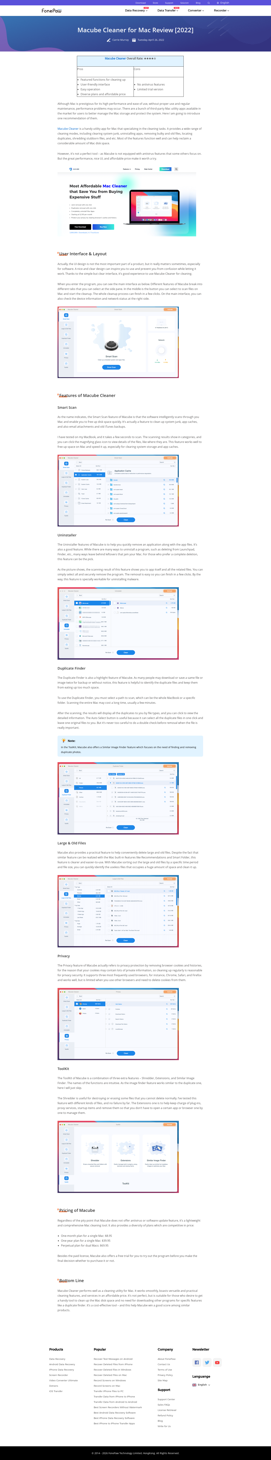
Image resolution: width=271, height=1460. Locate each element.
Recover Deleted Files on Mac (110, 1375)
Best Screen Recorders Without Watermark (118, 1407)
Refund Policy (165, 1415)
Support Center (166, 1399)
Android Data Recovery (62, 1364)
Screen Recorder (58, 1375)
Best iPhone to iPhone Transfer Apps (114, 1423)
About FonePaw (167, 1359)
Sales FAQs (164, 1404)
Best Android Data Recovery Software (115, 1412)
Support (169, 3)
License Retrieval (167, 1410)
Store (155, 3)
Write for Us (164, 1426)
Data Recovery (57, 1359)
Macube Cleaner (115, 58)
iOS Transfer (56, 1391)
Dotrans (53, 1385)
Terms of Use (165, 1369)
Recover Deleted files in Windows (112, 1369)
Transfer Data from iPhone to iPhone (114, 1396)
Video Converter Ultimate (63, 1380)
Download (141, 3)
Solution (184, 3)
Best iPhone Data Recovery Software (114, 1418)
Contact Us (164, 1364)
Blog (198, 3)
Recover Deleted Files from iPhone (113, 1364)
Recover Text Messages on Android (113, 1359)
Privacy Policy (165, 1375)
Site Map (163, 1380)
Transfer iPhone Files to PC (109, 1391)
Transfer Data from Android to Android (115, 1402)
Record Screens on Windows (110, 1380)
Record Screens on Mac (107, 1385)
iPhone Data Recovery (61, 1369)
